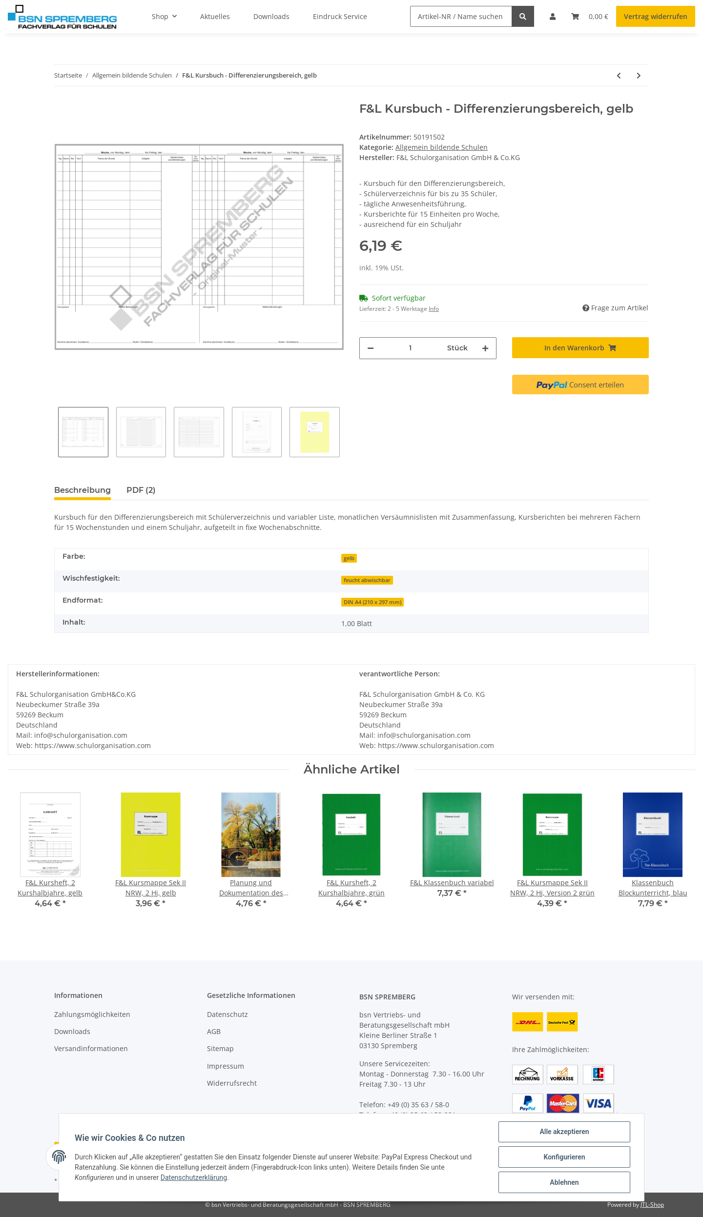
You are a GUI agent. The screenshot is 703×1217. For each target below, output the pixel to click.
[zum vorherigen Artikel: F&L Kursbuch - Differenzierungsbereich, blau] (619, 75)
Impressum (225, 1066)
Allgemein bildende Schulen (441, 147)
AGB (214, 1031)
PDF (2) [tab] (141, 490)
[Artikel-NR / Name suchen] (461, 16)
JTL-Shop (652, 1204)
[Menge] (410, 348)
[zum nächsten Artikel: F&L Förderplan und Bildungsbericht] (639, 75)
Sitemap (220, 1048)
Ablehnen (564, 1182)
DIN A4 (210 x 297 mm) (372, 602)
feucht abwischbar (367, 580)
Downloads (72, 1031)
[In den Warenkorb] (580, 347)
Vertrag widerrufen (655, 16)
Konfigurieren (564, 1157)
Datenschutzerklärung (194, 1177)
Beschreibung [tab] (82, 490)
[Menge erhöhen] (485, 348)
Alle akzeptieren (564, 1132)
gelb (349, 558)
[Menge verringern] (370, 348)
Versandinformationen (91, 1048)
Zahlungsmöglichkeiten (92, 1014)
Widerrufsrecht (232, 1083)
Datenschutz (227, 1014)
